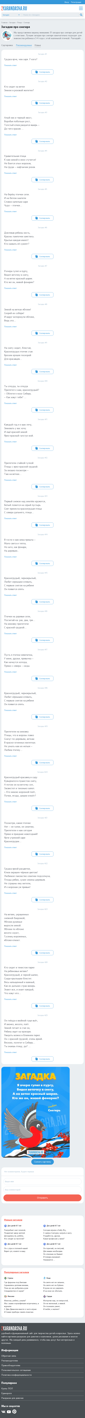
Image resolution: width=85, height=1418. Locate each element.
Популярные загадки (16, 1272)
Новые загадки (13, 1219)
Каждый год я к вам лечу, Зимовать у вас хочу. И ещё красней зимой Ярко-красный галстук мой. (42, 434)
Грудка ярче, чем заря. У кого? (42, 63)
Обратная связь (8, 1356)
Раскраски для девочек (12, 1398)
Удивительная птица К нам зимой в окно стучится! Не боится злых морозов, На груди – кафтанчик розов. (42, 165)
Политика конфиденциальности (16, 1375)
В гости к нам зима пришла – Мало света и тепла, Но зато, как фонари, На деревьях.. (42, 549)
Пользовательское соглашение (16, 1370)
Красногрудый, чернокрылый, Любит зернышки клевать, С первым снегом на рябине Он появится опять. (42, 587)
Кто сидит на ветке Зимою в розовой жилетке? (42, 92)
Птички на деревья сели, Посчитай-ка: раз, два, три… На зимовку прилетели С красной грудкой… (42, 626)
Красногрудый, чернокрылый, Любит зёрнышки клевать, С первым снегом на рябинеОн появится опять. (42, 702)
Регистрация (76, 2)
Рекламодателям (9, 1360)
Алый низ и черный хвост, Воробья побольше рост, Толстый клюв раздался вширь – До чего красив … (42, 127)
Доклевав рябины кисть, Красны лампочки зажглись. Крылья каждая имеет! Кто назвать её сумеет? (42, 242)
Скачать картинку (42, 1161)
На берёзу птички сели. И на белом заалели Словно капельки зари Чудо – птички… (42, 204)
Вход (67, 2)
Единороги (6, 1393)
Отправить (42, 1198)
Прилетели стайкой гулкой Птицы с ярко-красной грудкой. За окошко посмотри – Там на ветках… (42, 472)
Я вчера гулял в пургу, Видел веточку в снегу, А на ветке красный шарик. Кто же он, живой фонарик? (42, 280)
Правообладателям (10, 1365)
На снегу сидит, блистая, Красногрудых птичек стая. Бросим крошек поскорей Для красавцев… (42, 357)
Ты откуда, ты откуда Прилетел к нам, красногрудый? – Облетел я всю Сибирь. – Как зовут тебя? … (42, 395)
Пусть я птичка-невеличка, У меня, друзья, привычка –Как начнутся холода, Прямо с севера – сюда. (42, 664)
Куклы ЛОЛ (7, 1388)
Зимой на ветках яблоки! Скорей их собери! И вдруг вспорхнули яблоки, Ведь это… (42, 319)
